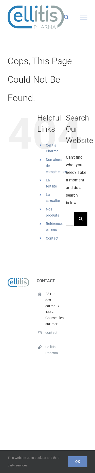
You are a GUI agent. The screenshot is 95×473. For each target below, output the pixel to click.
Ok (77, 462)
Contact (52, 238)
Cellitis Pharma (51, 350)
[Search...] (70, 219)
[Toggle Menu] (83, 17)
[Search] (81, 219)
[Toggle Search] (66, 16)
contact (51, 332)
